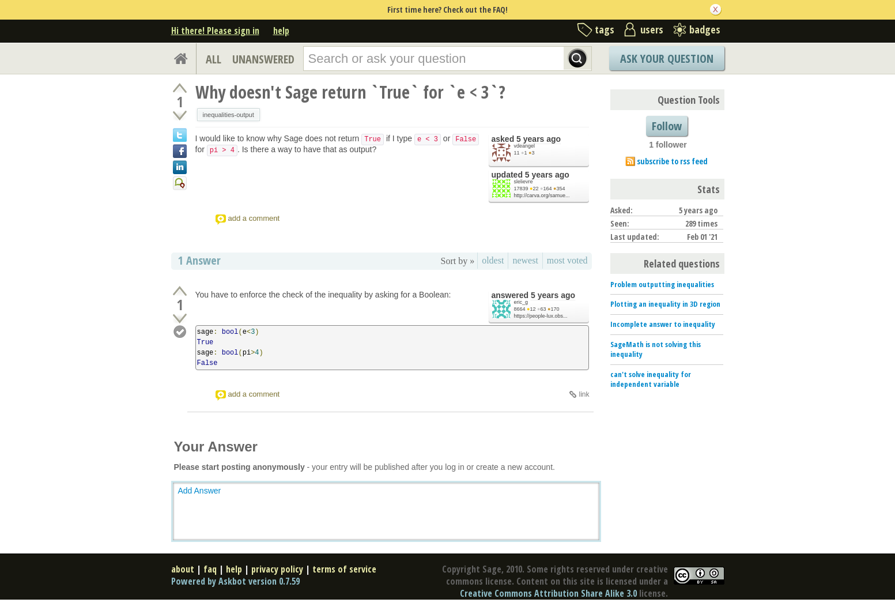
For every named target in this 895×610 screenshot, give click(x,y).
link (584, 394)
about (182, 569)
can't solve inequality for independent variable (650, 379)
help (281, 30)
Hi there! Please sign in (215, 30)
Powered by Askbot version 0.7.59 (235, 581)
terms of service (344, 569)
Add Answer (199, 490)
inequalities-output (228, 114)
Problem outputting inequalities (662, 284)
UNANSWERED (263, 59)
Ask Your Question (666, 58)
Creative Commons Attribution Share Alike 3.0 (548, 593)
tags (604, 29)
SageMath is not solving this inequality (655, 349)
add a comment (254, 218)
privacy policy (277, 569)
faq (210, 569)
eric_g (521, 302)
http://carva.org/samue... (542, 195)
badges (704, 29)
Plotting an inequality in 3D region (665, 304)
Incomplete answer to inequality (662, 324)
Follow (667, 126)
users (651, 29)
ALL (213, 59)
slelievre (523, 181)
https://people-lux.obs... (541, 316)
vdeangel (524, 146)
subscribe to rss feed (672, 161)
